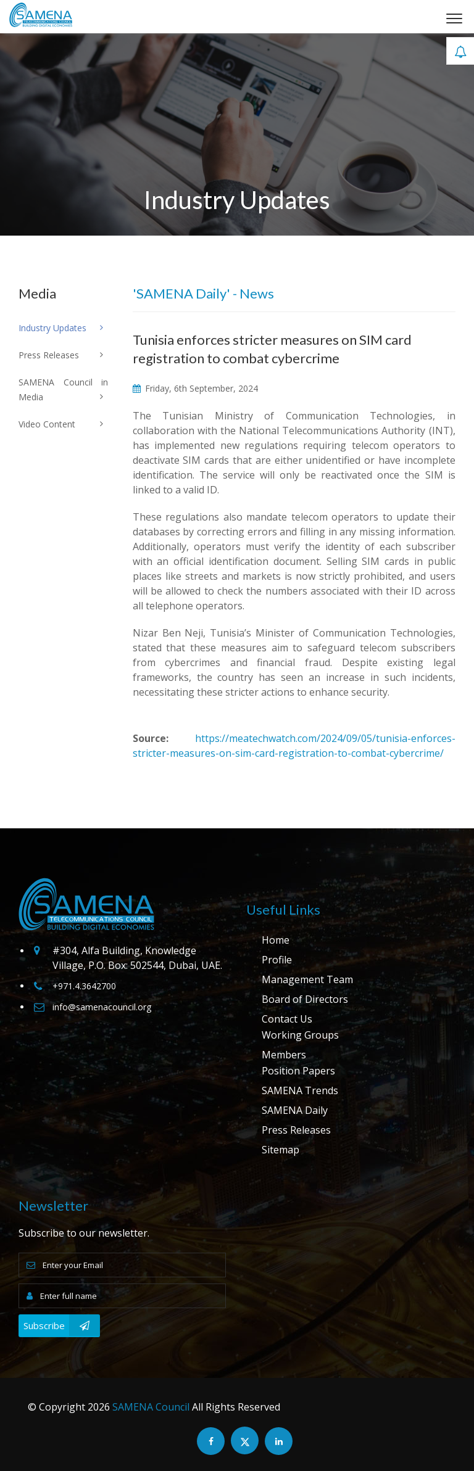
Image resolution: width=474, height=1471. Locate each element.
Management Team (307, 979)
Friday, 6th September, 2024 (195, 388)
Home (275, 940)
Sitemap (280, 1149)
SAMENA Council (150, 1407)
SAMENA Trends (300, 1090)
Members (284, 1054)
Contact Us (287, 1019)
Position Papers (298, 1070)
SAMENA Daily (295, 1110)
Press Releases (296, 1130)
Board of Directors (305, 999)
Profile (277, 959)
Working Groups (300, 1035)
